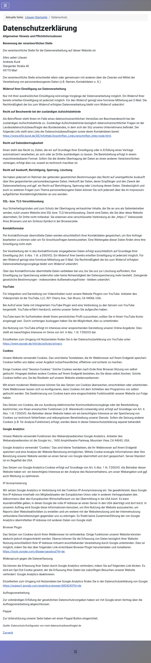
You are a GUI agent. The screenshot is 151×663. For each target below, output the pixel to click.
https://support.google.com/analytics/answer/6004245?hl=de (42, 585)
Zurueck (8, 632)
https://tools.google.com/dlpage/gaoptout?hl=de (34, 551)
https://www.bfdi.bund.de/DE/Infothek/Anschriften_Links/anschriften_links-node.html (57, 136)
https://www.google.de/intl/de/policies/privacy (32, 343)
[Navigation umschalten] (5, 5)
